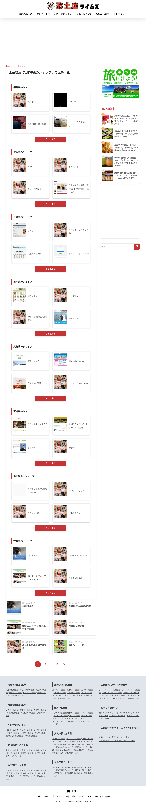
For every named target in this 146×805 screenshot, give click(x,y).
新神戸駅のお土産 (72, 754)
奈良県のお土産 (40, 711)
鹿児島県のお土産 (16, 737)
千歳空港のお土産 (66, 771)
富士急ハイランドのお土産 (110, 699)
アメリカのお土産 (59, 714)
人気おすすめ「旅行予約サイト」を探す (115, 738)
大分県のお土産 (40, 731)
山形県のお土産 (15, 757)
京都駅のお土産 (62, 742)
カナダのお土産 (78, 719)
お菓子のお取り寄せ (117, 716)
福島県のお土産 (27, 754)
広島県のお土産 (12, 771)
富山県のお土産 (62, 696)
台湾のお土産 (73, 714)
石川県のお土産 (86, 691)
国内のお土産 (25, 14)
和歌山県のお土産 (28, 714)
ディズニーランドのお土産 (109, 691)
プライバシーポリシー (87, 797)
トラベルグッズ (83, 14)
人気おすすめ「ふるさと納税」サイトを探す (117, 742)
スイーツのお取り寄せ (124, 714)
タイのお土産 (74, 716)
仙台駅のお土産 (69, 751)
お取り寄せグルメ (63, 14)
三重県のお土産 (63, 699)
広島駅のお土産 (76, 742)
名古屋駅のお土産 (66, 748)
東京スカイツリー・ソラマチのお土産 (124, 696)
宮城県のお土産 (13, 754)
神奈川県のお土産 (27, 691)
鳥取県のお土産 (13, 774)
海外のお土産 (43, 14)
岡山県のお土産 (26, 771)
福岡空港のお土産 (75, 774)
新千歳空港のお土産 (83, 771)
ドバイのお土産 (86, 714)
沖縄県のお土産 (31, 737)
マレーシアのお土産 (73, 722)
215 (56, 664)
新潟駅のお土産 (63, 745)
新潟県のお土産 (58, 691)
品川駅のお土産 (83, 751)
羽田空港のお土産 (59, 768)
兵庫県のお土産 (13, 714)
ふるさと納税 (102, 14)
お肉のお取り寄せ (106, 714)
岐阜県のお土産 (76, 696)
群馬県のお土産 (15, 693)
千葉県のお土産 (17, 696)
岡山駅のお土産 (78, 745)
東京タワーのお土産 (131, 699)
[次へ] (64, 665)
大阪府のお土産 (12, 711)
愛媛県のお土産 (29, 777)
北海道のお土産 (12, 751)
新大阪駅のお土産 (73, 739)
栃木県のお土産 (29, 693)
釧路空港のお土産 (59, 774)
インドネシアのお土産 (61, 719)
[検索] (137, 247)
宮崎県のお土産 (13, 734)
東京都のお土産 (12, 691)
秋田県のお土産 (40, 751)
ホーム (39, 797)
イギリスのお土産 (61, 716)
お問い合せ (105, 797)
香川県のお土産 (40, 771)
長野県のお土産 (72, 691)
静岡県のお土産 (60, 693)
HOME (73, 792)
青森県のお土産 (26, 751)
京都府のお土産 (26, 711)
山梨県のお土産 (73, 693)
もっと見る (50, 139)
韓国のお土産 (86, 716)
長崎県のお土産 (26, 731)
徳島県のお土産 (15, 777)
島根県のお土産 (27, 774)
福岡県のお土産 (12, 731)
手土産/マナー (120, 14)
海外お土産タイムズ (53, 797)
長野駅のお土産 (81, 748)
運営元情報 (70, 797)
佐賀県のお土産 (27, 734)
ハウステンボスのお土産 (112, 693)
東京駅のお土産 (58, 739)
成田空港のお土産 (75, 768)
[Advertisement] (73, 41)
